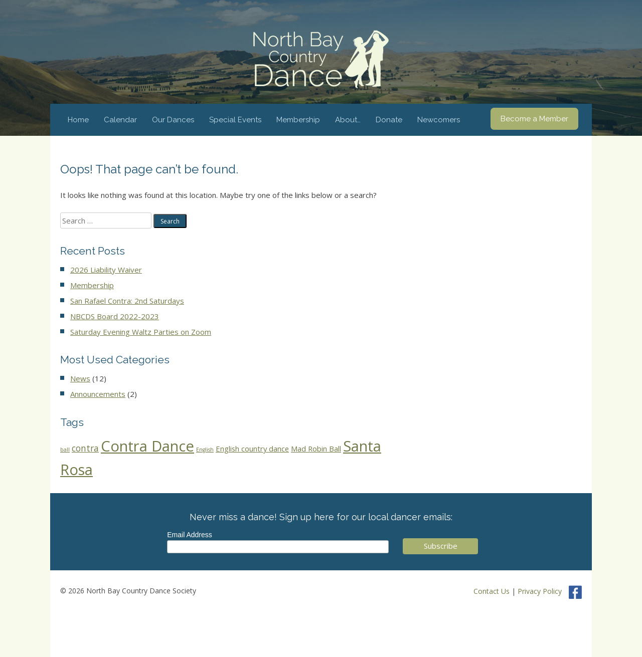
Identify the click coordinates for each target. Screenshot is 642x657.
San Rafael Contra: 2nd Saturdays (127, 301)
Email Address (189, 535)
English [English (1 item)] (205, 449)
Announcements (97, 394)
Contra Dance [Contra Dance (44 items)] (147, 446)
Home (78, 119)
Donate (389, 119)
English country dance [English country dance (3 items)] (252, 449)
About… (348, 119)
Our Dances (173, 119)
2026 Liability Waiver (106, 270)
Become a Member (534, 118)
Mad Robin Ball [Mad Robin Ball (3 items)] (316, 449)
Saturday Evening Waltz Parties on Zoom (140, 332)
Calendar (120, 119)
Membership (298, 119)
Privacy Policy (540, 591)
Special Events (235, 119)
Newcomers (438, 119)
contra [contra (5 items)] (85, 448)
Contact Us (491, 591)
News (80, 378)
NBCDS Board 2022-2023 (114, 316)
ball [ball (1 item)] (65, 449)
